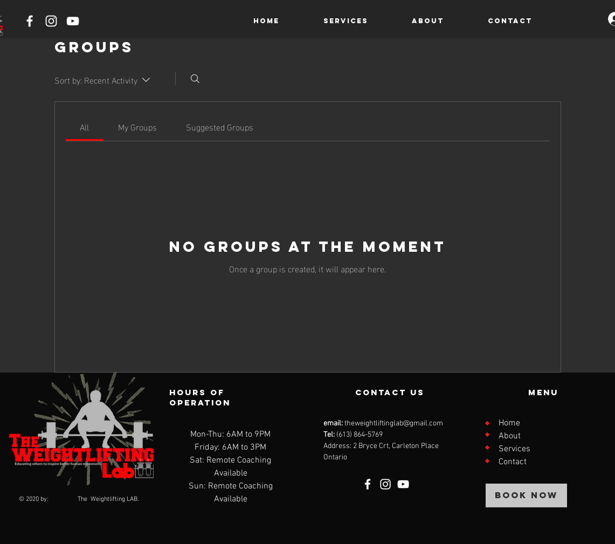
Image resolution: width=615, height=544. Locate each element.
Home (509, 423)
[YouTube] (72, 21)
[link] (84, 126)
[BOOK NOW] (526, 495)
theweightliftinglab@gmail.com (393, 423)
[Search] (195, 78)
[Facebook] (29, 21)
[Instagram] (51, 21)
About (510, 436)
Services (514, 449)
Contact (513, 462)
